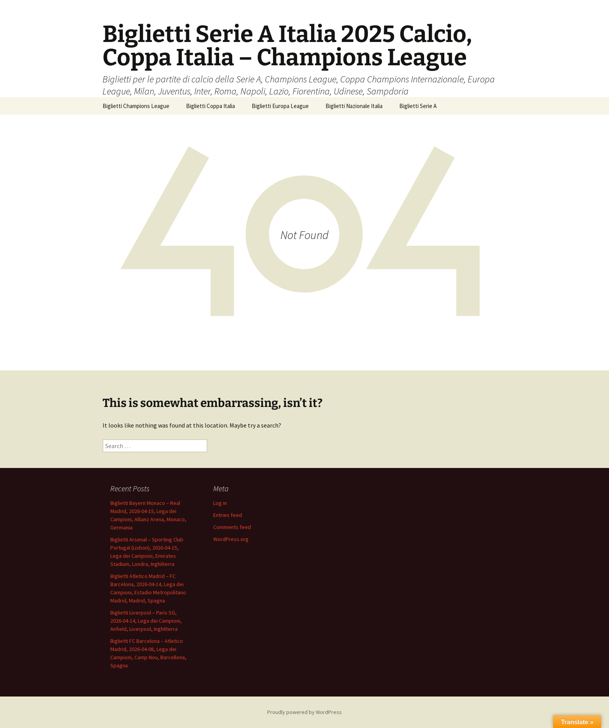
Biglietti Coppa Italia (210, 106)
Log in (220, 502)
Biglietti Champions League (136, 106)
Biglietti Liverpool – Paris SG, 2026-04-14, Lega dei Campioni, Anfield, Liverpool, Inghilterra (146, 620)
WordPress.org (231, 539)
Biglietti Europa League (280, 106)
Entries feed (227, 515)
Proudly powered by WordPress (304, 712)
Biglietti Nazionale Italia (354, 106)
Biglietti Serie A (418, 106)
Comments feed (232, 527)
